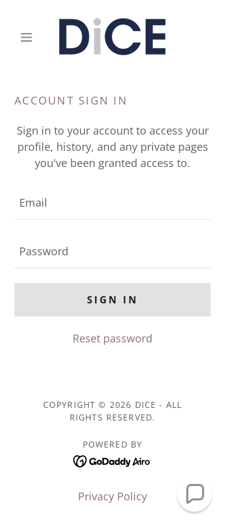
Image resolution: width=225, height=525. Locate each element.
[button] (29, 37)
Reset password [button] (112, 338)
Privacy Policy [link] (112, 496)
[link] (112, 36)
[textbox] (112, 203)
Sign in (112, 299)
